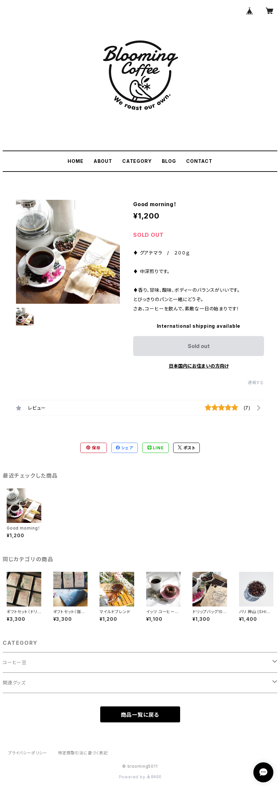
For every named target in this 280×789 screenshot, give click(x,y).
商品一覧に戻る (140, 714)
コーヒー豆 (15, 662)
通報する (256, 382)
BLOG (169, 161)
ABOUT (103, 161)
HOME (75, 161)
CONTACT (199, 161)
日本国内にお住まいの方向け (199, 366)
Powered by (140, 776)
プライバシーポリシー (27, 752)
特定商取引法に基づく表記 (83, 752)
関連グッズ (14, 682)
